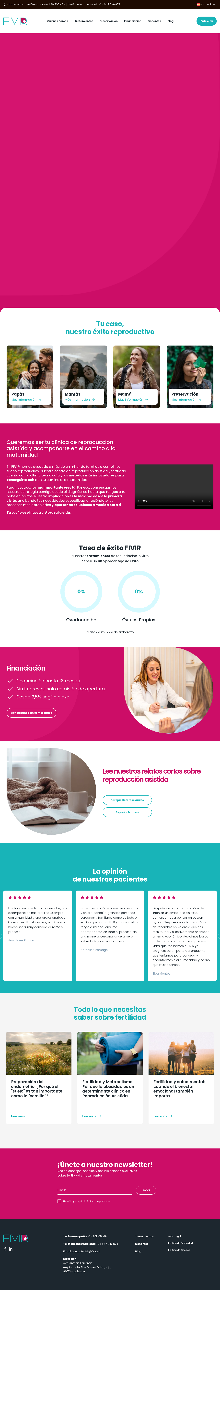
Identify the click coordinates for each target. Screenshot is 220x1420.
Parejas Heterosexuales (127, 800)
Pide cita (206, 21)
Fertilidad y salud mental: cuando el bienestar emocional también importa (179, 1089)
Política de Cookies (179, 1250)
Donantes (154, 21)
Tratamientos (84, 21)
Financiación (132, 21)
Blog (171, 21)
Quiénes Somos (57, 21)
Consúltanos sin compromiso (31, 713)
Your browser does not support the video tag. (174, 486)
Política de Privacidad (180, 1243)
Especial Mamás (127, 812)
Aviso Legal (174, 1236)
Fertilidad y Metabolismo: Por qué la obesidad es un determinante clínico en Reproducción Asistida (108, 1089)
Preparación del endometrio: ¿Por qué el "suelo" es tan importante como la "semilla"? (36, 1089)
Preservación (109, 21)
